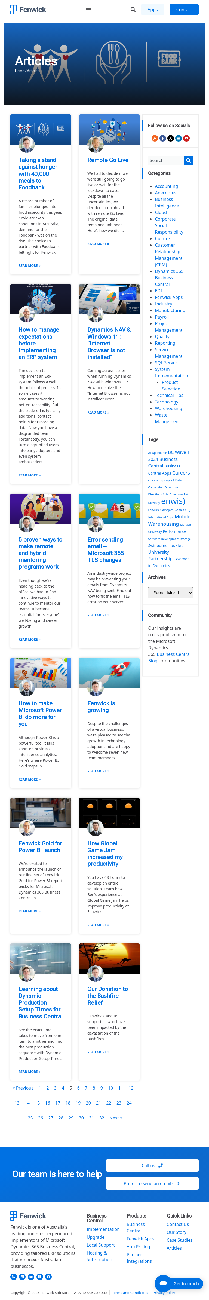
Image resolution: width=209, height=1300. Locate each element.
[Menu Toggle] (88, 9)
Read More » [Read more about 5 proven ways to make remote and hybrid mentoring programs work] (30, 639)
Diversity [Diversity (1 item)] (154, 503)
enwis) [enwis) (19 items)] (173, 500)
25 (30, 1118)
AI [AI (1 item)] (149, 453)
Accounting (166, 186)
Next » (115, 1118)
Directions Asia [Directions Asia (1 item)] (158, 494)
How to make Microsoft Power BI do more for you (40, 713)
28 (61, 1118)
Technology (166, 402)
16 (47, 1103)
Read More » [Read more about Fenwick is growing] (98, 771)
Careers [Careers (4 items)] (181, 472)
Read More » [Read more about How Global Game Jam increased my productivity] (98, 925)
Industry (163, 304)
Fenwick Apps (169, 297)
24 (129, 1103)
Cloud (161, 212)
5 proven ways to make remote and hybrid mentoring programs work (40, 553)
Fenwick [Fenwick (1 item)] (153, 510)
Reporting (165, 343)
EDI (158, 291)
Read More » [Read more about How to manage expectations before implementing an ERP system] (30, 475)
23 (118, 1103)
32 (101, 1118)
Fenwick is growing (101, 707)
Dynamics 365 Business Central (169, 277)
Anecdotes (165, 193)
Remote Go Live (107, 160)
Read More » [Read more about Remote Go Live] (98, 243)
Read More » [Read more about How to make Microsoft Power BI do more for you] (30, 779)
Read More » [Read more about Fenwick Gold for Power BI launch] (30, 911)
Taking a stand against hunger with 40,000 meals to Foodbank (38, 174)
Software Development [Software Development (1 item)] (163, 539)
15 (37, 1103)
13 (16, 1103)
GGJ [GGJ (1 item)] (187, 510)
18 (68, 1103)
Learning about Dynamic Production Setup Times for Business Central (41, 1003)
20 (88, 1103)
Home (19, 71)
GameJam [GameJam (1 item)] (167, 510)
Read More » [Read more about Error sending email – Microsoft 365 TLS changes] (98, 615)
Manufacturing (170, 310)
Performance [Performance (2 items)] (174, 531)
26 (40, 1118)
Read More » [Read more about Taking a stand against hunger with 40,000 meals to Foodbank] (30, 265)
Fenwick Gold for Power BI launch (40, 847)
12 (130, 1088)
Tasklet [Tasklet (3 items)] (175, 545)
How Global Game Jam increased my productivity (104, 853)
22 (108, 1103)
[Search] (188, 160)
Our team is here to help (57, 1174)
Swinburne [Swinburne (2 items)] (157, 545)
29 (71, 1118)
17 (57, 1103)
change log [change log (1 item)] (155, 480)
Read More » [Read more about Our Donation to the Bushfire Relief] (98, 1052)
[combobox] (166, 160)
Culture (162, 238)
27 (50, 1118)
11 (120, 1088)
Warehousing (168, 408)
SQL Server (166, 363)
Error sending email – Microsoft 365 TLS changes (105, 550)
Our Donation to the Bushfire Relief (107, 996)
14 (27, 1103)
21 (98, 1103)
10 (110, 1088)
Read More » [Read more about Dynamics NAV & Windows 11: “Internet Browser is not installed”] (98, 412)
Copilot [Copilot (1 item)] (169, 480)
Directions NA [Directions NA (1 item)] (179, 494)
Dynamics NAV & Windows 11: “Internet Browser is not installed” (108, 343)
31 (91, 1118)
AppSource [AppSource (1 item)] (159, 453)
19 (78, 1103)
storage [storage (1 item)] (185, 539)
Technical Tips (169, 395)
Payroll (162, 317)
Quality (162, 336)
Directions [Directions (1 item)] (172, 487)
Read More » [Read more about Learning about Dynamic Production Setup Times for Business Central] (30, 1071)
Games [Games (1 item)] (179, 510)
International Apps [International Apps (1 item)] (160, 517)
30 (81, 1118)
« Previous (23, 1088)
